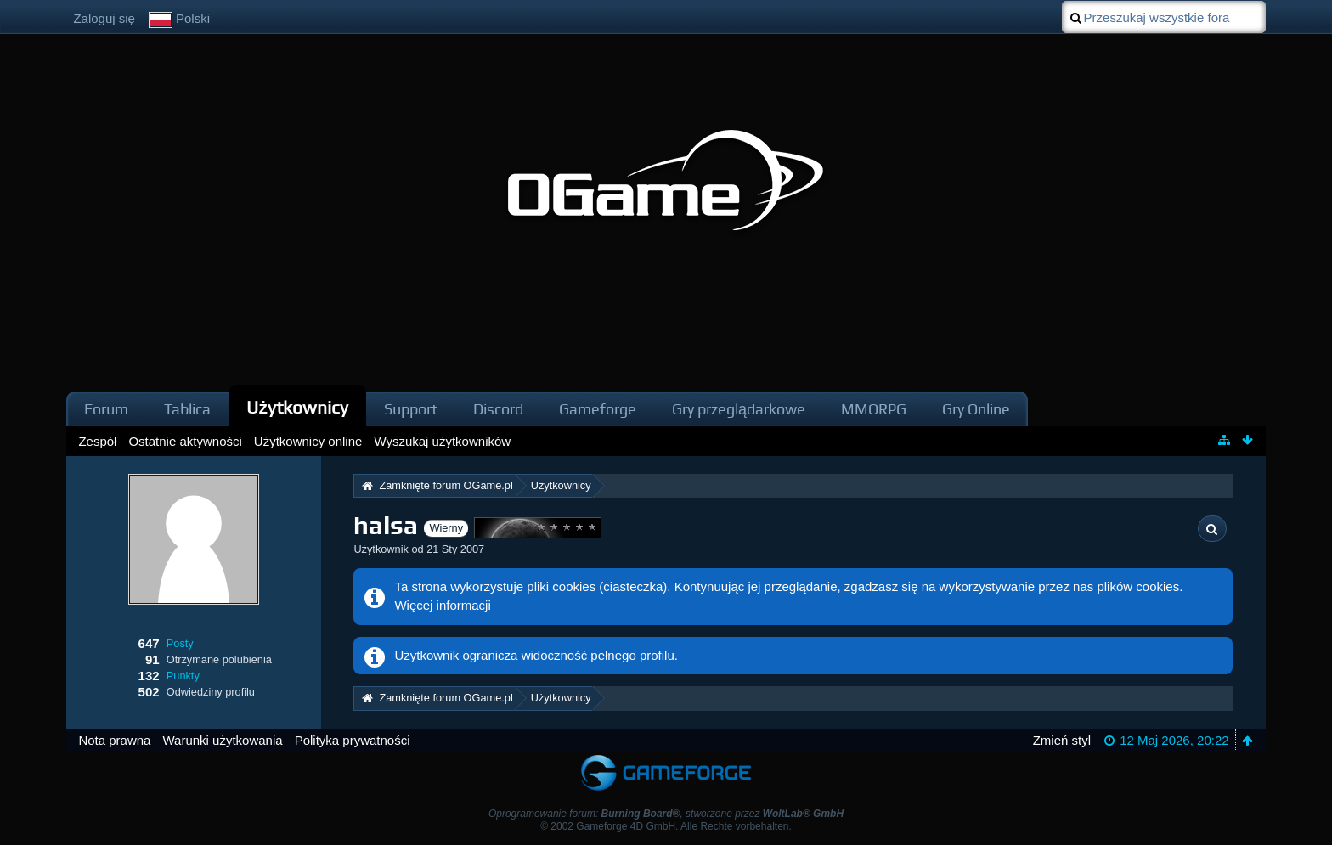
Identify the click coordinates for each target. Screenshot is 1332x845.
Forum (106, 409)
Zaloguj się (104, 18)
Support (410, 409)
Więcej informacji (442, 605)
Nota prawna (114, 740)
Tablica (187, 409)
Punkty (183, 675)
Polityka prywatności (352, 740)
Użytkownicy (297, 407)
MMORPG (873, 409)
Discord (498, 409)
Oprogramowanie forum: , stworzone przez (666, 814)
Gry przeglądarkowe (738, 409)
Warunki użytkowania (222, 740)
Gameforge (597, 409)
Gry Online (976, 409)
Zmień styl (1062, 740)
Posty (180, 643)
